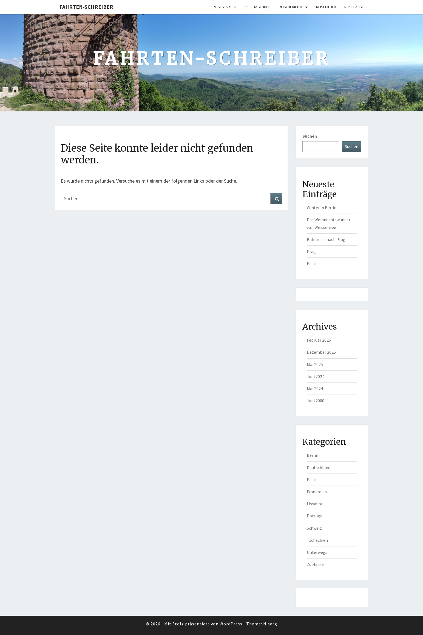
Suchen (309, 136)
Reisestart (222, 6)
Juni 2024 (315, 376)
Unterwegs (317, 552)
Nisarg (270, 624)
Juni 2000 (315, 400)
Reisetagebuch (258, 6)
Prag (311, 251)
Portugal (315, 515)
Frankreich (317, 491)
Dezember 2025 (321, 352)
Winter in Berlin (321, 207)
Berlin (312, 455)
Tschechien (317, 540)
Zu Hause (315, 564)
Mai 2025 (315, 364)
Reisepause (354, 6)
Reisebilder (326, 6)
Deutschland (318, 467)
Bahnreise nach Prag (326, 239)
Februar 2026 (319, 340)
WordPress (231, 624)
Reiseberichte (291, 6)
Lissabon (315, 503)
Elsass (313, 263)
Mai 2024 (315, 388)
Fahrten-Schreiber (86, 6)
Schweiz (314, 528)
